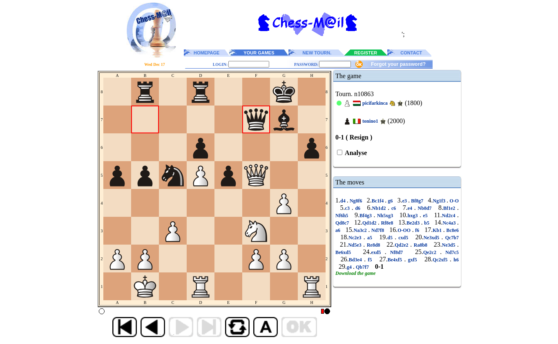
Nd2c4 (449, 215)
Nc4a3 (449, 223)
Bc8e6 (452, 230)
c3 (348, 208)
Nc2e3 (355, 238)
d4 (343, 201)
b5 (427, 223)
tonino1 (370, 121)
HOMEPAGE (206, 52)
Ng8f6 (356, 201)
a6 (338, 230)
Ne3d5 (449, 245)
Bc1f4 (378, 201)
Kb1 (438, 230)
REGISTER (365, 52)
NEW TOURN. (317, 52)
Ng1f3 (440, 201)
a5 (369, 238)
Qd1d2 (370, 223)
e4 (411, 208)
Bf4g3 (366, 215)
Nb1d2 (380, 208)
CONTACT (411, 52)
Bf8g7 (417, 201)
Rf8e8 (387, 223)
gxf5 (412, 260)
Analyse (355, 152)
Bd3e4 (356, 260)
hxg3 (414, 215)
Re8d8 (373, 245)
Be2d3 (413, 223)
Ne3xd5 (433, 238)
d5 (391, 238)
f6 (417, 230)
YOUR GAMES (258, 52)
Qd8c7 (342, 223)
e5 (425, 215)
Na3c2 (361, 230)
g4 (350, 267)
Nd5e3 (355, 245)
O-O (453, 201)
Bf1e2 (450, 208)
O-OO (404, 230)
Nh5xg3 (385, 215)
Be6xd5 (345, 252)
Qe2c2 (431, 252)
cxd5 (403, 238)
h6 (455, 260)
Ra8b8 (420, 245)
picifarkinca (375, 103)
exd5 (378, 252)
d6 (357, 208)
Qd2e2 (402, 245)
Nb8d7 (425, 208)
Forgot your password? (398, 64)
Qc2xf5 (441, 260)
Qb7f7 (362, 267)
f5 (370, 260)
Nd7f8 (378, 230)
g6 (390, 201)
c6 (393, 208)
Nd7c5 (450, 252)
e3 (405, 201)
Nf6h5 (342, 215)
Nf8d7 (396, 252)
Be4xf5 (396, 260)
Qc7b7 (451, 238)
